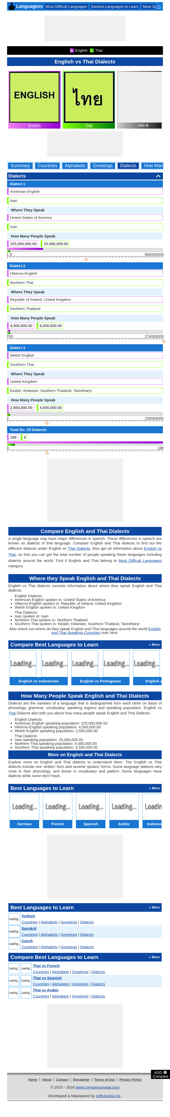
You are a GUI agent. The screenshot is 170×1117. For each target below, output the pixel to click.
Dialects (128, 166)
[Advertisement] (85, 28)
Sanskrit (29, 928)
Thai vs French (46, 966)
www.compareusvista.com (97, 1087)
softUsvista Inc (108, 1096)
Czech (27, 941)
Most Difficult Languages (66, 6)
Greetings (103, 166)
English (34, 125)
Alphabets (75, 166)
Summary (20, 166)
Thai (89, 125)
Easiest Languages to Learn (115, 6)
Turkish (28, 916)
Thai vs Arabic (46, 990)
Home (32, 1079)
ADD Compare (160, 1074)
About (47, 1079)
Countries (47, 166)
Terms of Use (104, 1079)
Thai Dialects (79, 548)
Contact (62, 1079)
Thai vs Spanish (47, 978)
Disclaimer (81, 1079)
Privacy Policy (130, 1079)
